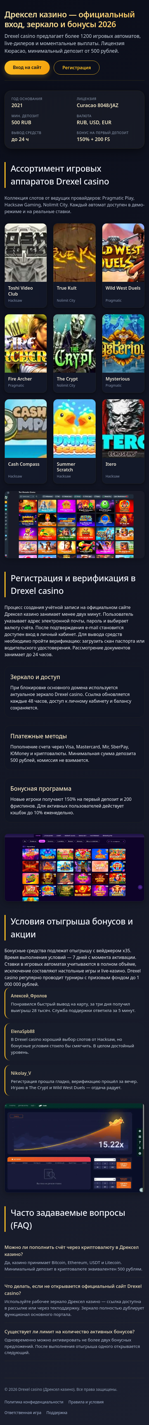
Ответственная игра (22, 1412)
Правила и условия (86, 1402)
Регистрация (76, 67)
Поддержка (56, 1412)
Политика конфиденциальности (33, 1402)
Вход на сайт (27, 67)
